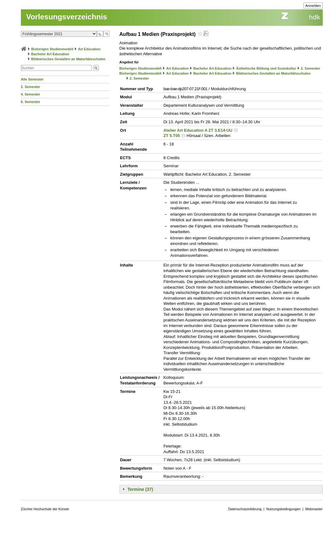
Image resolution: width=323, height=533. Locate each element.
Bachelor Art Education (50, 54)
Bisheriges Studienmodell (52, 49)
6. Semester (30, 102)
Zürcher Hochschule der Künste (45, 509)
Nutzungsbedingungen (283, 509)
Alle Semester (32, 79)
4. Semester (30, 94)
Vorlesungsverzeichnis (66, 16)
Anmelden (313, 5)
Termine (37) (140, 489)
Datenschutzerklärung (245, 509)
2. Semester (30, 87)
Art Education (89, 49)
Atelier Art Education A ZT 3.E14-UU (197, 130)
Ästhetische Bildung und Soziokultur (266, 68)
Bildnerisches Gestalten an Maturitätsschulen (68, 59)
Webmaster (314, 509)
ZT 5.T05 (171, 135)
